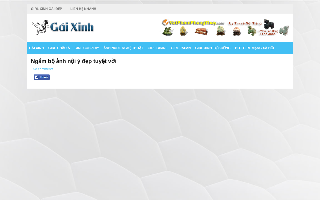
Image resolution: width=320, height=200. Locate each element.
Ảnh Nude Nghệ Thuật (123, 48)
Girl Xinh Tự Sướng (212, 48)
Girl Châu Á (59, 48)
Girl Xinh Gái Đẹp (46, 9)
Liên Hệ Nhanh (83, 9)
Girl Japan (181, 48)
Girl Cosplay (86, 48)
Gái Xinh (36, 48)
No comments (43, 69)
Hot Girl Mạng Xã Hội (254, 48)
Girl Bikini (157, 48)
